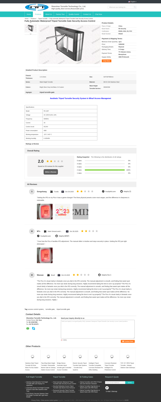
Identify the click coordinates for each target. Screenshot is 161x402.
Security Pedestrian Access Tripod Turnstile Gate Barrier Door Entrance (64, 387)
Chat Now (98, 14)
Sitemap (114, 391)
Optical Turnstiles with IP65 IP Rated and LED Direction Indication (91, 382)
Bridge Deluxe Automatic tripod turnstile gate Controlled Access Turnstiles (64, 366)
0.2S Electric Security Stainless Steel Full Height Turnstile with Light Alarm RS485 (37, 395)
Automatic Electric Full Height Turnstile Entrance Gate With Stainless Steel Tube (37, 389)
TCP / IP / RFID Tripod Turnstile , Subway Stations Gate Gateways (128, 365)
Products (38, 14)
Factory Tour (60, 14)
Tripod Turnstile (42, 18)
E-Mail (108, 391)
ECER (126, 400)
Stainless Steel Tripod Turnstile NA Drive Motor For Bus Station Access (31, 366)
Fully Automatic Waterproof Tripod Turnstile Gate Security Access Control (64, 382)
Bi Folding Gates (86, 377)
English (133, 1)
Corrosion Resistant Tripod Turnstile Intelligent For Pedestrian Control (110, 366)
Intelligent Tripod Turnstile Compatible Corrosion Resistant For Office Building (96, 366)
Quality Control (74, 14)
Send (129, 382)
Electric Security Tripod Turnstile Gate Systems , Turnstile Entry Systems (80, 366)
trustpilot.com (110, 192)
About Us (48, 14)
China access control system (49, 400)
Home (29, 14)
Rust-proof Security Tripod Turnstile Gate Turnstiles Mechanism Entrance (64, 391)
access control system (36, 309)
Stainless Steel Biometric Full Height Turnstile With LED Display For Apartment (37, 383)
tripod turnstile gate (63, 309)
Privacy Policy (35, 400)
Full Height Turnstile (34, 377)
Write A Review (50, 172)
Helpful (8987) (64, 236)
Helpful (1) (127, 192)
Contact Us (87, 14)
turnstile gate (50, 309)
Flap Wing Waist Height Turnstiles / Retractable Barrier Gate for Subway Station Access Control (48, 366)
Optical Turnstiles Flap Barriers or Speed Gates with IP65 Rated (90, 387)
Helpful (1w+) (106, 275)
